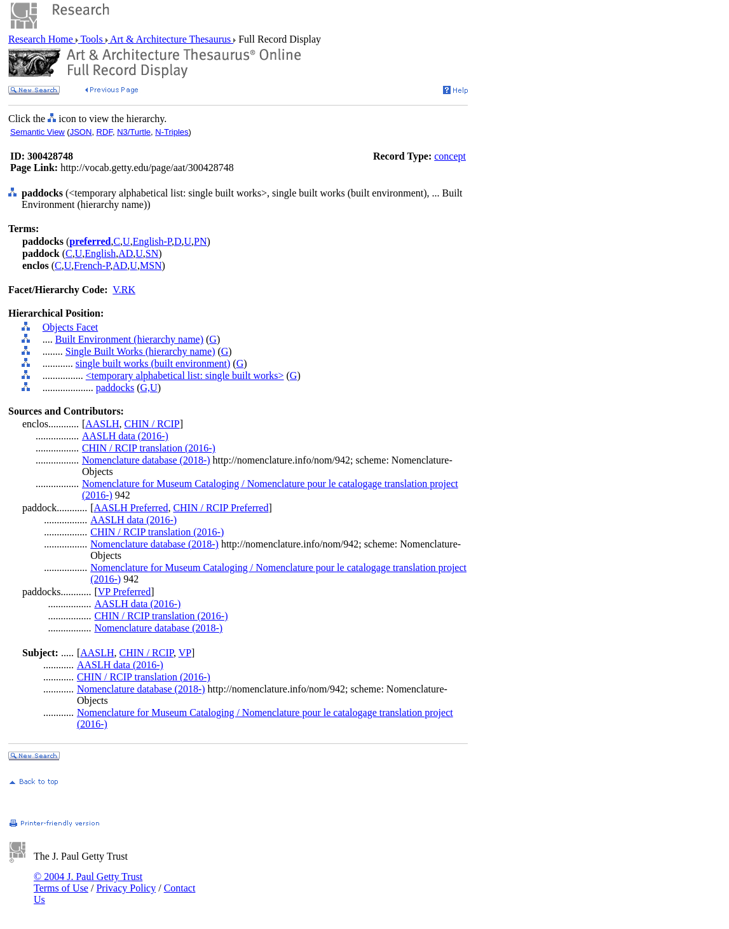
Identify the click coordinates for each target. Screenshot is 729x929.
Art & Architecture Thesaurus (170, 39)
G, (145, 387)
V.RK (123, 289)
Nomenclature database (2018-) (146, 460)
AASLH (102, 423)
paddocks (115, 387)
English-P (152, 241)
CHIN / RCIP (152, 423)
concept (450, 156)
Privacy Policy (126, 888)
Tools (92, 39)
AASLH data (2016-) (125, 435)
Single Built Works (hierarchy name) (140, 351)
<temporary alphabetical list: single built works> (185, 375)
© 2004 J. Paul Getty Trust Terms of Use (88, 882)
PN (200, 241)
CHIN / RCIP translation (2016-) (148, 448)
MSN (151, 265)
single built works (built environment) (153, 363)
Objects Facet (71, 327)
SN (152, 253)
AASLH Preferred (131, 507)
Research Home (42, 39)
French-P (92, 265)
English (100, 253)
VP (185, 652)
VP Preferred (124, 591)
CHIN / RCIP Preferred (220, 507)
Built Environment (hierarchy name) (129, 339)
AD (125, 253)
